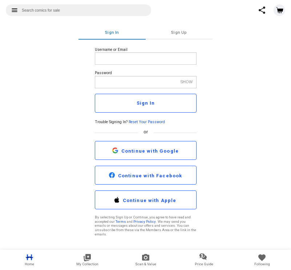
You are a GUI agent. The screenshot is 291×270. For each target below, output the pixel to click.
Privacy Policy (144, 221)
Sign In (112, 32)
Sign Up (179, 32)
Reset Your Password (147, 122)
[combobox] (78, 10)
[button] (262, 10)
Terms (121, 221)
